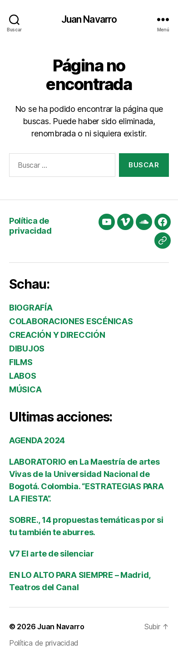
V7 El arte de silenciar (51, 553)
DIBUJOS (26, 348)
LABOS (22, 376)
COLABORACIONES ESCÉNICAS (71, 321)
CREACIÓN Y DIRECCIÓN (57, 335)
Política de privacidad (30, 226)
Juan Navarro (89, 19)
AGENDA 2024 (37, 440)
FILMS (21, 362)
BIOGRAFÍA (31, 307)
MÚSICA (25, 389)
